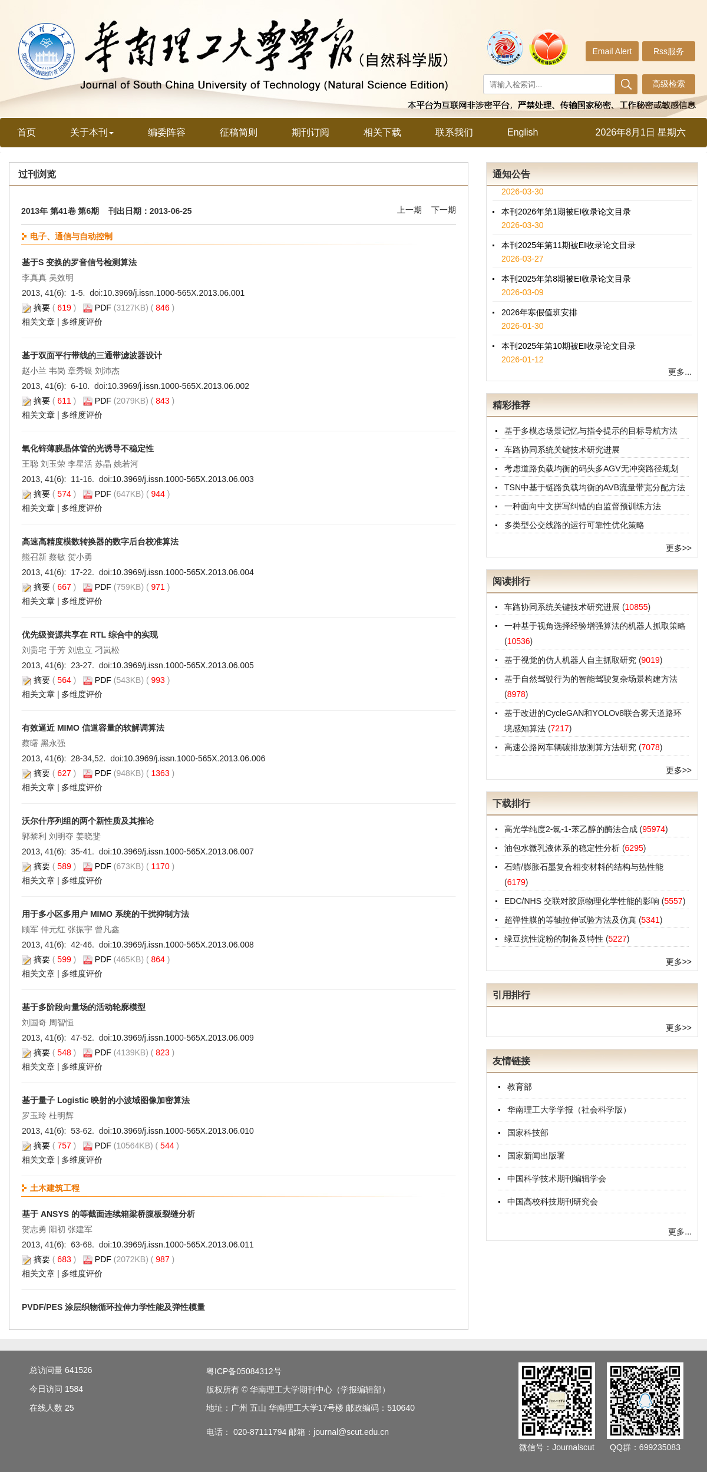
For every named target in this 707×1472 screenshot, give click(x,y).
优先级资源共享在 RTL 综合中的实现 (90, 634)
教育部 (519, 1086)
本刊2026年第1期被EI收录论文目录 (566, 215)
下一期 (443, 209)
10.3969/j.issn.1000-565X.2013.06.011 (183, 1244)
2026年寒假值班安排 (539, 316)
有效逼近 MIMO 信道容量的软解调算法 (93, 727)
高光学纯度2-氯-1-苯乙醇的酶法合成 (571, 829)
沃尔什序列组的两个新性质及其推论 (88, 821)
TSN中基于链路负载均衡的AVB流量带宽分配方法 (594, 487)
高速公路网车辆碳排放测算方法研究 (571, 747)
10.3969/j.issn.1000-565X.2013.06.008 (183, 944)
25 (69, 1407)
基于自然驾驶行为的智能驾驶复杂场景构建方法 (591, 679)
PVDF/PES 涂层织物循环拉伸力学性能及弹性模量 (113, 1307)
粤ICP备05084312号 (244, 1371)
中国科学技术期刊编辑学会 (556, 1178)
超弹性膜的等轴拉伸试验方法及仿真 (571, 920)
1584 (74, 1389)
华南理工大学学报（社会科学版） (569, 1109)
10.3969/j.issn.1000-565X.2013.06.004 (183, 572)
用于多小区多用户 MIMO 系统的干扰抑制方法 (105, 914)
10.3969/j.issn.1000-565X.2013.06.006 (195, 758)
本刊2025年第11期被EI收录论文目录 (568, 249)
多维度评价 (82, 321)
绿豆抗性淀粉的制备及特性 (555, 938)
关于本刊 (92, 132)
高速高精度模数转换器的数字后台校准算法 (100, 541)
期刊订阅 (310, 132)
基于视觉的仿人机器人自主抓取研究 (571, 660)
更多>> (679, 548)
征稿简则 (238, 132)
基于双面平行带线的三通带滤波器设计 (92, 355)
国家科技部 (528, 1132)
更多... (680, 372)
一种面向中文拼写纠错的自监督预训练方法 (582, 506)
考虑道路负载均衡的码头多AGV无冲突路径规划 (591, 468)
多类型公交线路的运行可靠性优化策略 (574, 525)
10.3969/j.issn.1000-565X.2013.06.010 (183, 1131)
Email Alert (612, 51)
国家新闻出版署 (536, 1155)
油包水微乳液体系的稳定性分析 (563, 848)
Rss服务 (668, 51)
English (522, 132)
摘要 (42, 307)
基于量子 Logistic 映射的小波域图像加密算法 (106, 1100)
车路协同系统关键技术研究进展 (562, 449)
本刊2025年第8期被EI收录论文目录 (566, 283)
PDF (103, 307)
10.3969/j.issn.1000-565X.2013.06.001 (174, 293)
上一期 (409, 209)
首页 (26, 132)
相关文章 (38, 321)
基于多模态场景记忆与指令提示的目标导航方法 (591, 430)
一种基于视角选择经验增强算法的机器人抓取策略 (595, 626)
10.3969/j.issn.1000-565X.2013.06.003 (183, 479)
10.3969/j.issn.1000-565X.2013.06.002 (179, 386)
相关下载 (382, 132)
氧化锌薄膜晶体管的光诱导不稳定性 (88, 448)
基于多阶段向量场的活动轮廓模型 (84, 1007)
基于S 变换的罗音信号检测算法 (79, 262)
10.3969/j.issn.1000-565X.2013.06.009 (183, 1037)
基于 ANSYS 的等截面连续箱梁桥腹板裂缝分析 (108, 1214)
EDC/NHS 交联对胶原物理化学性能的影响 (583, 901)
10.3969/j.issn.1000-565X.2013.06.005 (183, 665)
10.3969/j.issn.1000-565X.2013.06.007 (183, 851)
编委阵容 (167, 132)
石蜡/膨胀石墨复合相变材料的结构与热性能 (583, 867)
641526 (78, 1370)
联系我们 (454, 132)
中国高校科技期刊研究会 (552, 1201)
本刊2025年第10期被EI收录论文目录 (568, 350)
